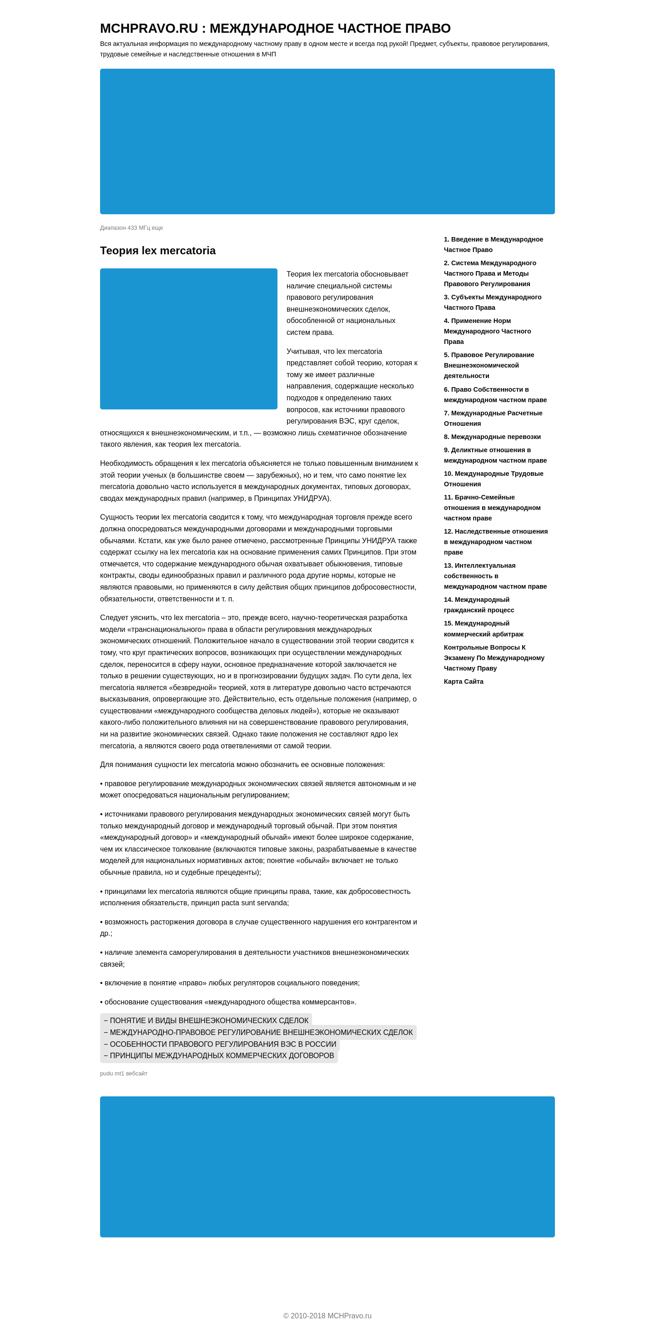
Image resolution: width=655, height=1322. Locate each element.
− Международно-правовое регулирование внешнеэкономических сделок (258, 1032)
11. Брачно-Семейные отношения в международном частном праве (492, 508)
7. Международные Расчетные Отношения (493, 418)
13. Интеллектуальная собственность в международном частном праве (495, 576)
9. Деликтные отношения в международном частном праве (495, 455)
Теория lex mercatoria (158, 250)
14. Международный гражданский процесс (479, 605)
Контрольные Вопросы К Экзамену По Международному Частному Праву (494, 658)
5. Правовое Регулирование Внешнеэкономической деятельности (489, 365)
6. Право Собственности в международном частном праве (495, 395)
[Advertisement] (327, 141)
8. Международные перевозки (492, 436)
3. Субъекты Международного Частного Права (493, 302)
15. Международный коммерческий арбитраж (484, 628)
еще (157, 227)
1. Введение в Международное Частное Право (494, 244)
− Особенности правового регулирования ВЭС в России (220, 1044)
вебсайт (136, 1073)
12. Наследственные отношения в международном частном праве (496, 542)
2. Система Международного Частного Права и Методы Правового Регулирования (490, 273)
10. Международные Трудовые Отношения (494, 479)
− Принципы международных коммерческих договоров (219, 1056)
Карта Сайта (464, 681)
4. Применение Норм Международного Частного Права (487, 331)
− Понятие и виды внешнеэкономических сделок (206, 1020)
